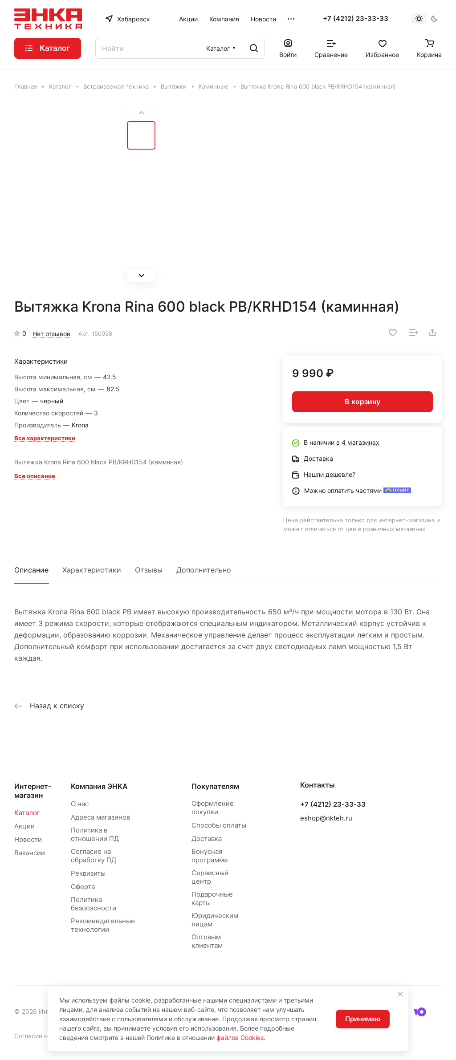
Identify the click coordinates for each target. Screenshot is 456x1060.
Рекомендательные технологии (103, 925)
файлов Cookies (240, 1037)
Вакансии (29, 853)
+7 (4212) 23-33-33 (355, 19)
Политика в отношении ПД (95, 834)
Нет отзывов (51, 333)
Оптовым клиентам (207, 941)
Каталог (27, 812)
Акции (24, 826)
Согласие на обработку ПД (93, 855)
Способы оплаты (218, 825)
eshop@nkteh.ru (326, 818)
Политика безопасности (93, 903)
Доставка (206, 838)
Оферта (83, 886)
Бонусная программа (209, 855)
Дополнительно (203, 569)
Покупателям (215, 786)
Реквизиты (88, 873)
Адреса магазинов (100, 817)
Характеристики (91, 569)
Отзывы (149, 569)
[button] (141, 275)
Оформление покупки (212, 807)
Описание (31, 569)
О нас (80, 804)
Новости (28, 839)
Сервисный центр (209, 877)
